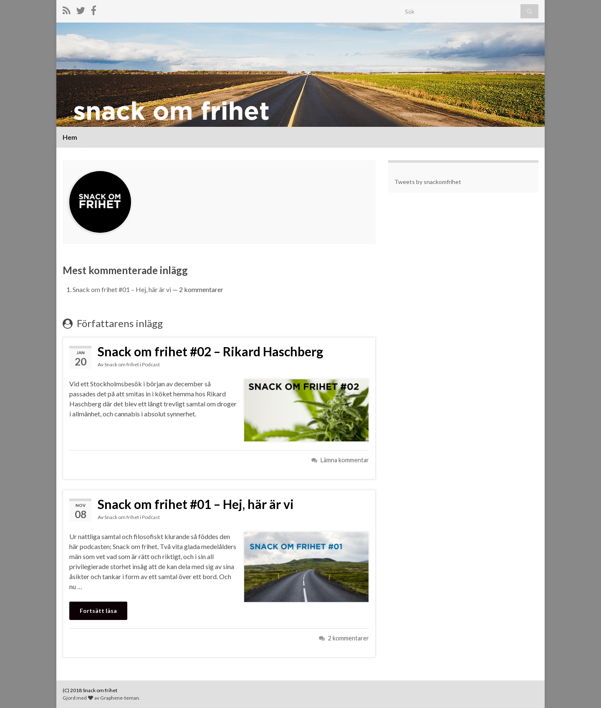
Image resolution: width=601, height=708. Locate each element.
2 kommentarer (348, 638)
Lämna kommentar (345, 460)
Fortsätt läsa (98, 610)
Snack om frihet (121, 364)
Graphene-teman (119, 698)
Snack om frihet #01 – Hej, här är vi (122, 289)
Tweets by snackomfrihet (427, 181)
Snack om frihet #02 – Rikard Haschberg (210, 351)
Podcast (151, 364)
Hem (70, 137)
